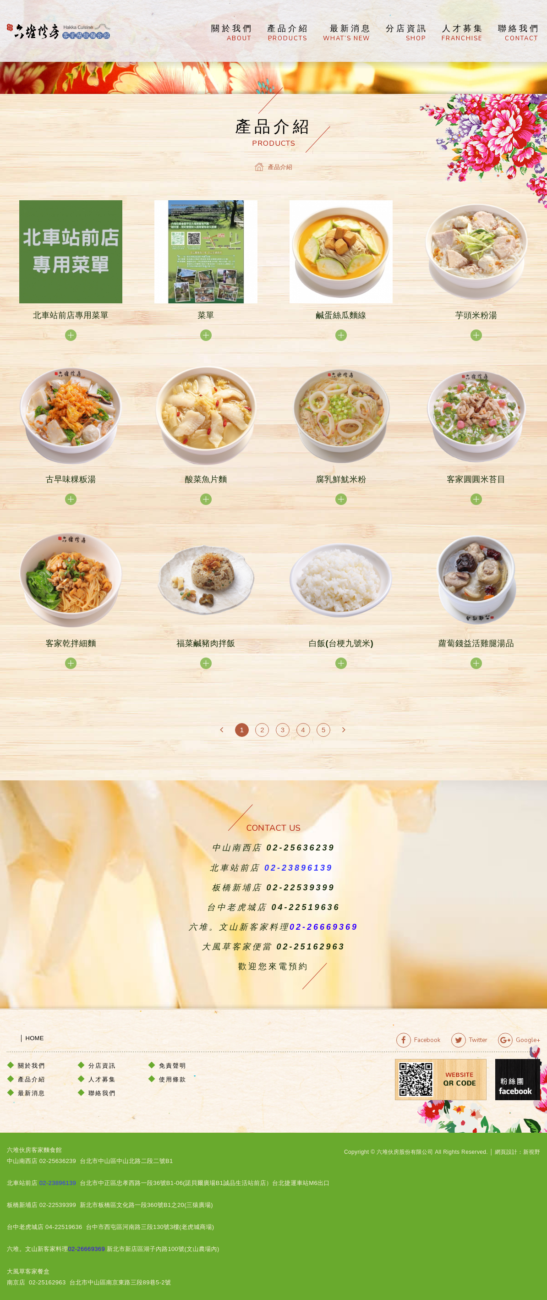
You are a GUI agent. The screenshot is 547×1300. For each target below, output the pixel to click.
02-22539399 (300, 887)
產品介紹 (288, 33)
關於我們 (232, 33)
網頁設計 (506, 1152)
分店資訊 (407, 33)
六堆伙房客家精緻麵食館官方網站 (58, 31)
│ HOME (25, 1037)
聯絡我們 (519, 33)
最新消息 (347, 33)
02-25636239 (300, 847)
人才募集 (463, 33)
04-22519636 (305, 907)
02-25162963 (310, 946)
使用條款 (172, 1079)
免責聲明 (172, 1065)
